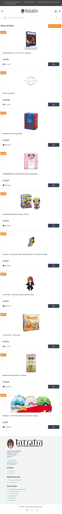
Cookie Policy (13, 496)
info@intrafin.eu (12, 462)
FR (37, 510)
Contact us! (12, 500)
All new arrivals (55, 26)
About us (12, 471)
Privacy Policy (13, 493)
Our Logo (12, 473)
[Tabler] (29, 11)
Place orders (13, 482)
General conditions (14, 491)
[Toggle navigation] (2, 11)
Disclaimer (12, 498)
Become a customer (15, 480)
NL (32, 510)
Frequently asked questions (17, 489)
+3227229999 (11, 460)
